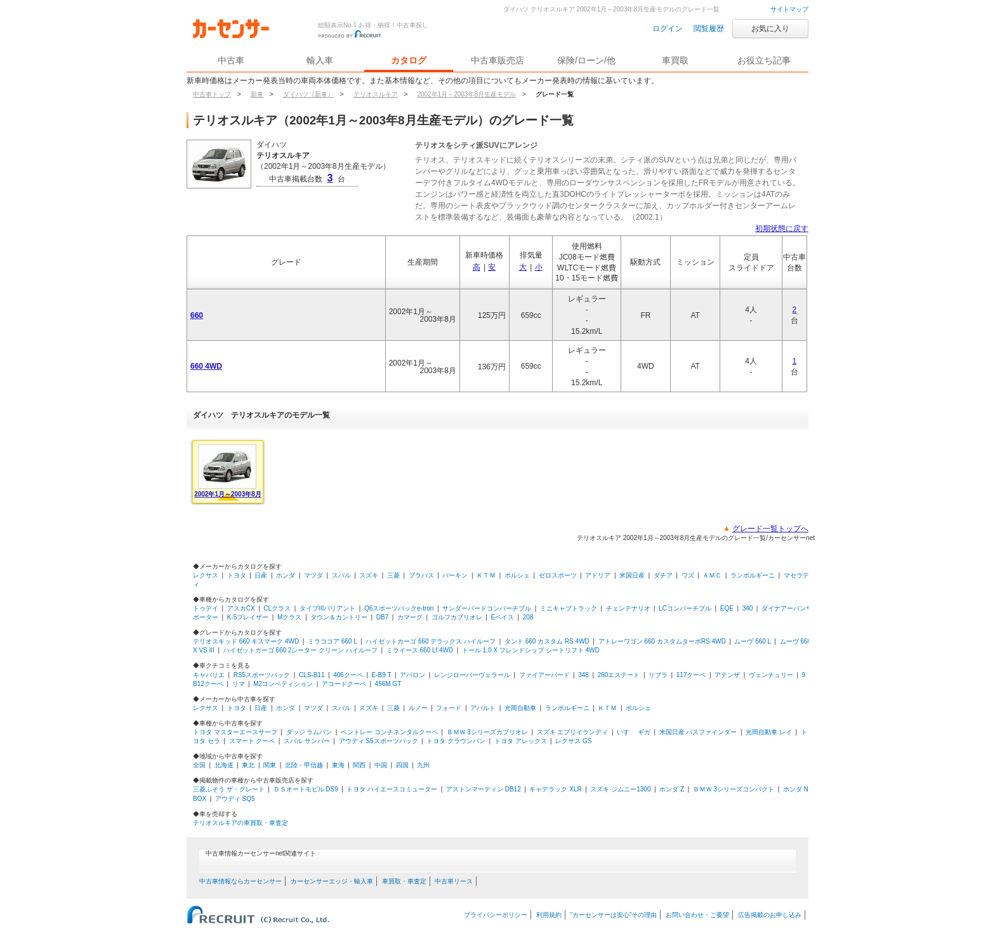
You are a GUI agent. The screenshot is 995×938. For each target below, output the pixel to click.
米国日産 (632, 575)
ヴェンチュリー (771, 674)
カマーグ (410, 617)
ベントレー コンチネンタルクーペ (389, 732)
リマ (238, 683)
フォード (448, 707)
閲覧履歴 (709, 28)
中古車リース (454, 881)
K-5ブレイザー (248, 617)
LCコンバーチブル (685, 608)
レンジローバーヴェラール (472, 674)
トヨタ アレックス (520, 740)
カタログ (408, 60)
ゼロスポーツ (558, 575)
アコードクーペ (344, 683)
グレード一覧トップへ (770, 528)
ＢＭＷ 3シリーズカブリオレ (487, 732)
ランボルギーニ (752, 575)
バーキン (455, 575)
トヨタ (236, 575)
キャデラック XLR (555, 789)
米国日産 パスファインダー (698, 732)
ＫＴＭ (486, 575)
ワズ (688, 575)
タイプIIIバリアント (327, 608)
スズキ (368, 575)
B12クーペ (208, 683)
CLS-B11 (312, 674)
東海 (338, 765)
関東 (269, 765)
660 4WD (206, 366)
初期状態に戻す (781, 228)
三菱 (393, 575)
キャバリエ (209, 674)
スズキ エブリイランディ (573, 732)
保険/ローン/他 (586, 60)
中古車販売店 (497, 60)
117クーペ (691, 674)
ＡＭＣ (712, 575)
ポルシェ (517, 575)
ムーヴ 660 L (752, 641)
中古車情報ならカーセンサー (240, 881)
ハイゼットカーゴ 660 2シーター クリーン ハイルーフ (300, 650)
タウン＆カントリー (338, 617)
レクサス (205, 575)
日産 (260, 575)
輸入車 (319, 60)
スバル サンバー (307, 740)
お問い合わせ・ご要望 (697, 914)
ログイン (667, 28)
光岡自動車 (520, 707)
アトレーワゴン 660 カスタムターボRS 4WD (662, 641)
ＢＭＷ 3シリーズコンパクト (733, 789)
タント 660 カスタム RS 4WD (547, 641)
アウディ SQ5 (235, 798)
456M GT (388, 683)
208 (528, 617)
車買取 (675, 60)
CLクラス (277, 608)
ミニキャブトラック (568, 608)
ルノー (418, 707)
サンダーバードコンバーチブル (486, 608)
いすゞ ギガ (633, 732)
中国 (380, 765)
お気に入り (770, 28)
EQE (727, 608)
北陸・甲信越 (304, 765)
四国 (402, 765)
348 (583, 674)
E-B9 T (382, 674)
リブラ (658, 674)
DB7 (382, 617)
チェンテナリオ (628, 608)
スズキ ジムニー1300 (620, 789)
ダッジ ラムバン (309, 732)
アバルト (483, 707)
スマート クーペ (252, 740)
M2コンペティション (283, 683)
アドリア (597, 575)
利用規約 (549, 914)
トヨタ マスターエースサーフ (235, 732)
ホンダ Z (671, 789)
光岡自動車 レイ (769, 732)
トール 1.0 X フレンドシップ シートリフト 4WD (531, 650)
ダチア (663, 575)
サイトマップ (789, 9)
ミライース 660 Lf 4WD (420, 650)
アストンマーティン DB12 (483, 789)
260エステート (619, 674)
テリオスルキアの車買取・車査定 (240, 822)
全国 (199, 765)
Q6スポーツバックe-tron (398, 608)
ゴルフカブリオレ (457, 617)
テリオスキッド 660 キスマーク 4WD (246, 641)
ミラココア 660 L (332, 641)
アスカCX (241, 608)
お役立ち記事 (764, 60)
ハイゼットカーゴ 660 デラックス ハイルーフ (431, 641)
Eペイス (502, 617)
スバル (341, 575)
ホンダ (285, 575)
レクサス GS (573, 740)
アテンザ (727, 674)
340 (747, 608)
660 (196, 315)
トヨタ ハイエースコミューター (391, 789)
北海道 (224, 765)
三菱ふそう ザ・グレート (229, 789)
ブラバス (421, 575)
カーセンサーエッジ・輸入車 (332, 881)
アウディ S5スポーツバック (378, 740)
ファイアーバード (544, 674)
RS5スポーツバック (262, 674)
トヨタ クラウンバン (455, 740)
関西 (359, 765)
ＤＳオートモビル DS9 (305, 789)
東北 (248, 765)
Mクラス (289, 617)
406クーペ (348, 674)
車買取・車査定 (404, 881)
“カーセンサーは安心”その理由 (613, 914)
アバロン (412, 674)
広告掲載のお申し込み (769, 914)
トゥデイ (205, 608)
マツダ (313, 575)
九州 (423, 765)
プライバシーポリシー (495, 914)
